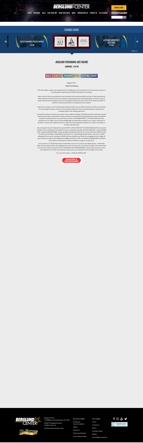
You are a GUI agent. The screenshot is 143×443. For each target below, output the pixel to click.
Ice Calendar (103, 12)
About (74, 12)
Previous (6, 42)
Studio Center (59, 428)
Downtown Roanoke (79, 433)
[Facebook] (114, 419)
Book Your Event (64, 12)
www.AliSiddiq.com (78, 153)
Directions (76, 430)
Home (94, 422)
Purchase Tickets (97, 431)
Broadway (37, 12)
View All (134, 51)
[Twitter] (125, 419)
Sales (44, 12)
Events (29, 12)
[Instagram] (117, 419)
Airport (75, 427)
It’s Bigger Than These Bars (72, 148)
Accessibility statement (99, 437)
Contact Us (93, 12)
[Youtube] (121, 419)
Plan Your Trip (52, 12)
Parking (94, 434)
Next (137, 42)
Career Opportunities (79, 436)
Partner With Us (83, 12)
